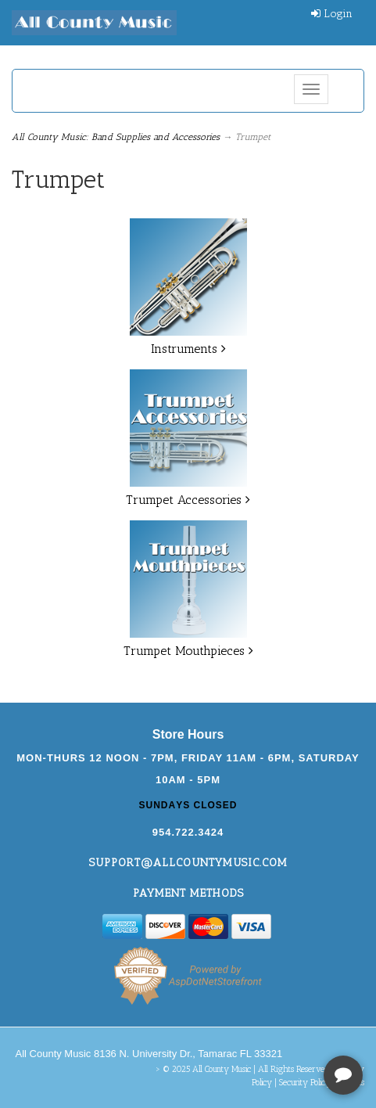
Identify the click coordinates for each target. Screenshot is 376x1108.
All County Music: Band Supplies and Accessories (116, 136)
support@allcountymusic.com (188, 862)
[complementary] (262, 1022)
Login (332, 13)
